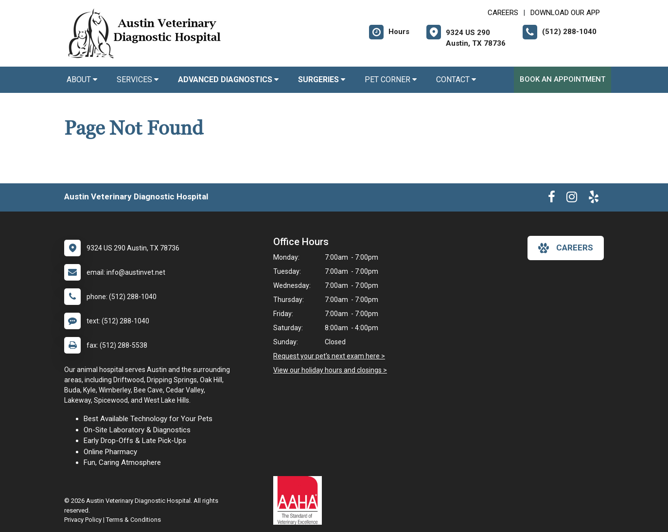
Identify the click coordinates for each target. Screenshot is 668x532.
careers (565, 248)
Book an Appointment (562, 79)
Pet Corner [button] (391, 79)
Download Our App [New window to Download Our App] (565, 12)
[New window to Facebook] (551, 199)
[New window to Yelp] (593, 199)
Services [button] (137, 79)
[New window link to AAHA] (300, 500)
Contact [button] (456, 79)
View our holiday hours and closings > (330, 370)
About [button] (82, 79)
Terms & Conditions (133, 519)
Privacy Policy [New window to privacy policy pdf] (83, 519)
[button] (228, 80)
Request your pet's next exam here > (329, 356)
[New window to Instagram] (572, 199)
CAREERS (503, 12)
